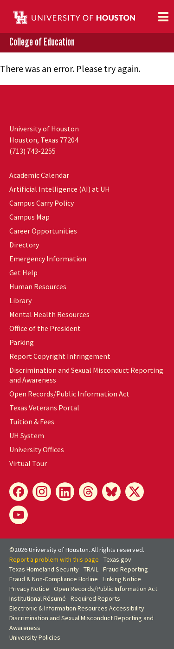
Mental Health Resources (49, 314)
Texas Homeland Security (44, 569)
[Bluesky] (111, 491)
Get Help (23, 272)
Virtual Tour (28, 463)
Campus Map (29, 216)
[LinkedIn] (65, 491)
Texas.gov (117, 559)
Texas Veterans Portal (44, 407)
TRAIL (91, 569)
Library (20, 300)
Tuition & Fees (31, 421)
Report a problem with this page (54, 559)
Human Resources (37, 286)
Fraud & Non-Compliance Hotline (53, 579)
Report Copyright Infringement (59, 356)
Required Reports (95, 598)
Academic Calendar (39, 175)
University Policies (34, 637)
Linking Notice (122, 579)
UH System (26, 435)
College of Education (42, 42)
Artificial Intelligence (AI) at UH (59, 189)
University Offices (36, 449)
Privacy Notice (29, 588)
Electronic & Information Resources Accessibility (76, 608)
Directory (24, 244)
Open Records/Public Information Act (69, 393)
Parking (21, 342)
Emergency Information (47, 258)
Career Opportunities (43, 230)
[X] (134, 491)
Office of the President (45, 328)
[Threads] (88, 491)
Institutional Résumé (37, 598)
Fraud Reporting (125, 569)
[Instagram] (41, 491)
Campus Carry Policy (41, 203)
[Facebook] (18, 491)
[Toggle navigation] (163, 16)
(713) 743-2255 (32, 151)
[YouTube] (18, 515)
